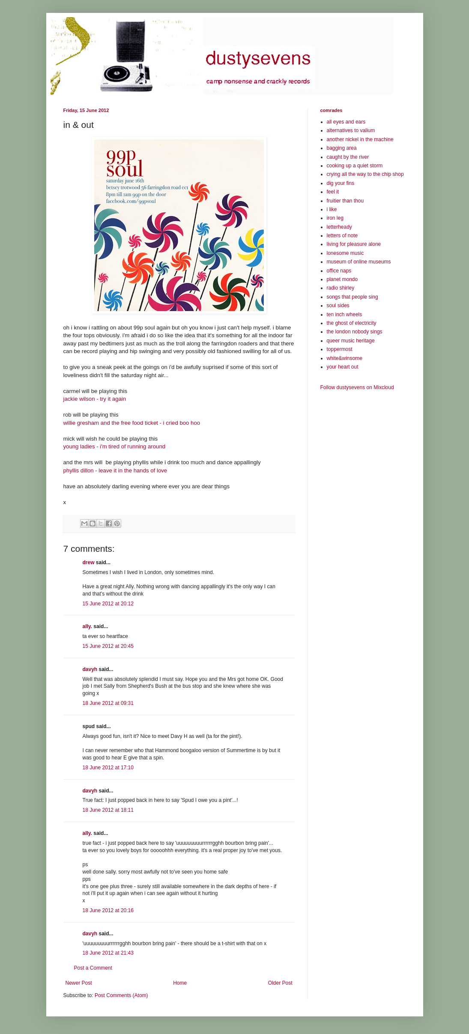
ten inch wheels (344, 314)
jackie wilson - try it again (94, 399)
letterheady (339, 227)
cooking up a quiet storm (355, 166)
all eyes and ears (346, 122)
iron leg (335, 218)
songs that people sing (352, 297)
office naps (339, 271)
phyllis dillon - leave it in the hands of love (115, 470)
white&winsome (344, 358)
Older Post (280, 983)
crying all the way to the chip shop (365, 174)
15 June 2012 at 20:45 (108, 646)
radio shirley (341, 288)
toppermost (339, 349)
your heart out (342, 367)
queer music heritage (351, 341)
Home (180, 983)
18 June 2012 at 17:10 (108, 768)
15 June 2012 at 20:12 (108, 604)
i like (332, 209)
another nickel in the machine (360, 139)
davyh (90, 669)
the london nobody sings (354, 332)
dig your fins (341, 183)
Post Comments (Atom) (121, 995)
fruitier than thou (345, 201)
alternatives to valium (351, 130)
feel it (333, 192)
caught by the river (348, 157)
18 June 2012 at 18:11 (108, 810)
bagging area (342, 148)
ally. (87, 626)
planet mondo (342, 279)
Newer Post (79, 983)
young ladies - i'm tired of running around (114, 446)
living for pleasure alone (354, 244)
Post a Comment (93, 968)
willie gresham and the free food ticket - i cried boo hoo (131, 423)
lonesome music (345, 253)
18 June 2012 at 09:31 (108, 703)
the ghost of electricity (351, 323)
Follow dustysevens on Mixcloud (357, 387)
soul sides (338, 305)
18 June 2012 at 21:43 (108, 953)
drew (89, 562)
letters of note (342, 236)
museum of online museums (359, 262)
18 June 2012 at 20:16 (108, 910)
